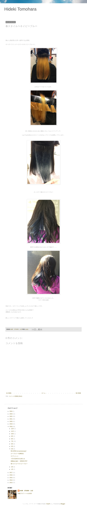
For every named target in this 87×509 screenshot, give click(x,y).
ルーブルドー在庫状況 (17, 453)
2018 (11, 426)
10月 (12, 433)
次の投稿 (8, 393)
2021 (11, 419)
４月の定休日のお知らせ (18, 458)
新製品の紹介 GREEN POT (19, 461)
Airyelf (48, 504)
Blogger (63, 504)
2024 (11, 411)
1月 (12, 469)
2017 (11, 472)
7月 (12, 441)
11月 (12, 431)
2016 (11, 475)
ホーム (43, 393)
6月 (12, 444)
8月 (12, 439)
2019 (11, 424)
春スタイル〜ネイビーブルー (19, 463)
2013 (11, 482)
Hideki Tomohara (20, 9)
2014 (11, 480)
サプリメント (14, 456)
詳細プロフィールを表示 (25, 493)
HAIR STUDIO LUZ (26, 490)
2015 (11, 477)
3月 (12, 467)
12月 (12, 428)
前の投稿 (78, 393)
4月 (12, 449)
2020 (11, 421)
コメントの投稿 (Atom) (15, 396)
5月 (12, 446)
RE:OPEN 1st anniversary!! (18, 451)
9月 (12, 436)
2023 (11, 414)
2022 (11, 416)
